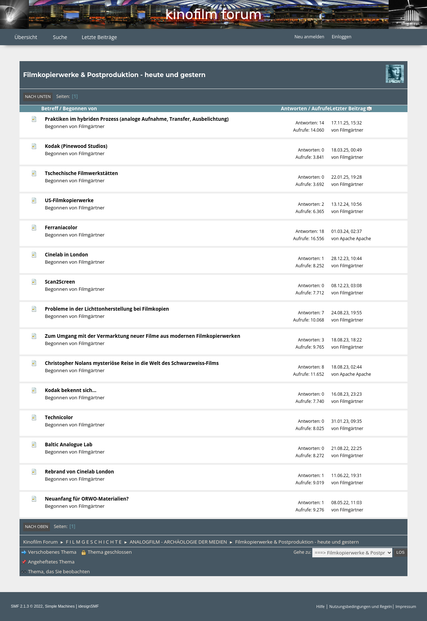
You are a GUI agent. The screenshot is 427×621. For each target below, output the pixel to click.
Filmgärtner (92, 126)
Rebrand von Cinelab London (79, 471)
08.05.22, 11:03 (346, 502)
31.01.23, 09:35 (346, 421)
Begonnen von (80, 108)
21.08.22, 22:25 (346, 448)
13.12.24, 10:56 (346, 204)
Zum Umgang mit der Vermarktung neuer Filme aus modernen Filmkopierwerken (142, 336)
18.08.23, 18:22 (346, 340)
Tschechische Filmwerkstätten (81, 173)
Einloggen (341, 37)
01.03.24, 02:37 (346, 231)
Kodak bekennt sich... (70, 390)
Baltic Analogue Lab (68, 444)
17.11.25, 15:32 (346, 123)
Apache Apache (355, 238)
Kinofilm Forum (213, 14)
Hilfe (320, 606)
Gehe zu (301, 552)
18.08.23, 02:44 (346, 367)
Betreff (49, 108)
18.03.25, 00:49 (346, 150)
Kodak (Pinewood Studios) (76, 146)
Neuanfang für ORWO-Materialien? (86, 498)
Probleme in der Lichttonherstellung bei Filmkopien (107, 309)
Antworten (294, 108)
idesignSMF (88, 606)
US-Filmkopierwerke (69, 200)
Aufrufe (321, 108)
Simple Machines (60, 606)
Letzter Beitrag (351, 108)
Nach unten (38, 96)
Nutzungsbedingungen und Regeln (360, 606)
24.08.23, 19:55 (346, 313)
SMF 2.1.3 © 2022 (27, 606)
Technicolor (59, 417)
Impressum (406, 606)
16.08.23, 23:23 (346, 394)
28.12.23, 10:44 (346, 258)
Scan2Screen (60, 281)
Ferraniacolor (61, 227)
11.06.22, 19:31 (346, 475)
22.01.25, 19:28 (346, 177)
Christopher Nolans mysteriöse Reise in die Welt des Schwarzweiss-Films (132, 363)
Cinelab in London (66, 254)
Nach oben (36, 526)
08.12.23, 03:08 (346, 285)
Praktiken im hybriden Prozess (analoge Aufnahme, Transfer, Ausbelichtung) (137, 119)
